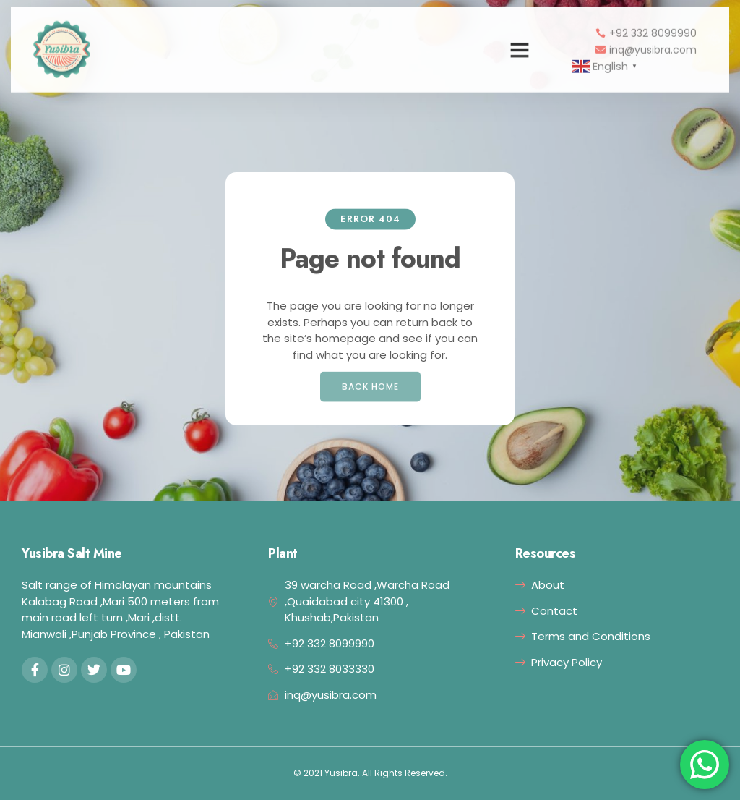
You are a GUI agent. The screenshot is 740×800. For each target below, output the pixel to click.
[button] (519, 42)
